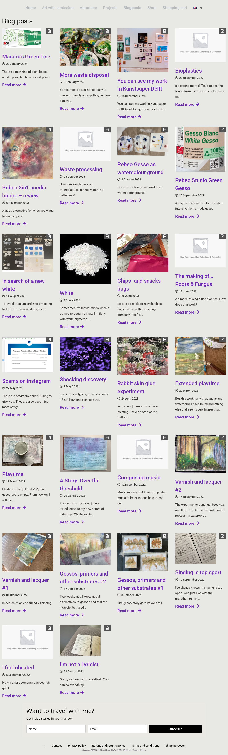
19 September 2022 (191, 579)
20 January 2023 (74, 495)
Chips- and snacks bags (139, 285)
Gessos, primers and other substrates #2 (84, 578)
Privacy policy (77, 745)
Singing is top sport (198, 572)
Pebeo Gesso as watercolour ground (140, 168)
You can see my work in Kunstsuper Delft (142, 85)
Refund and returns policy (108, 745)
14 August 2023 (16, 296)
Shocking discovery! (84, 379)
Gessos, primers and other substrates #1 (141, 584)
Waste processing (81, 169)
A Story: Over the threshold (80, 485)
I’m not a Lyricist (79, 664)
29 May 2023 (14, 388)
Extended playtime (197, 383)
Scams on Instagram (26, 381)
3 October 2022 (131, 595)
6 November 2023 (17, 202)
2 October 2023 (131, 179)
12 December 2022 (133, 484)
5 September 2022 (18, 674)
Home (30, 7)
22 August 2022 (74, 671)
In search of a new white (23, 285)
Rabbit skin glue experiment (136, 387)
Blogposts (132, 7)
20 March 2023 (188, 390)
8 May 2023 (71, 386)
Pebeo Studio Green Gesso (199, 184)
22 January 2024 (17, 63)
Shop (152, 7)
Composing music (138, 477)
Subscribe (175, 729)
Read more (14, 85)
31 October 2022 (16, 595)
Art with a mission (58, 7)
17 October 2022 (74, 588)
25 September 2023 (191, 195)
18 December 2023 (133, 96)
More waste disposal (84, 75)
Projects (110, 7)
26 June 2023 (130, 295)
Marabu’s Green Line (26, 57)
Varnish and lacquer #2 (198, 486)
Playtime (12, 474)
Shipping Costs (175, 745)
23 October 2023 (74, 176)
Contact (57, 745)
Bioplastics (188, 71)
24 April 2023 (129, 398)
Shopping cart (175, 7)
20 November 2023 (191, 77)
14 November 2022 (191, 497)
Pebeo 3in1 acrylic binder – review (24, 192)
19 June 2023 (188, 291)
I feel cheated (18, 668)
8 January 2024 (74, 82)
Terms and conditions (145, 745)
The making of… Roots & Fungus (194, 280)
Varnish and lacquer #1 (25, 584)
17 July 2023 (72, 300)
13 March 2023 (15, 481)
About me (88, 7)
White (66, 293)
